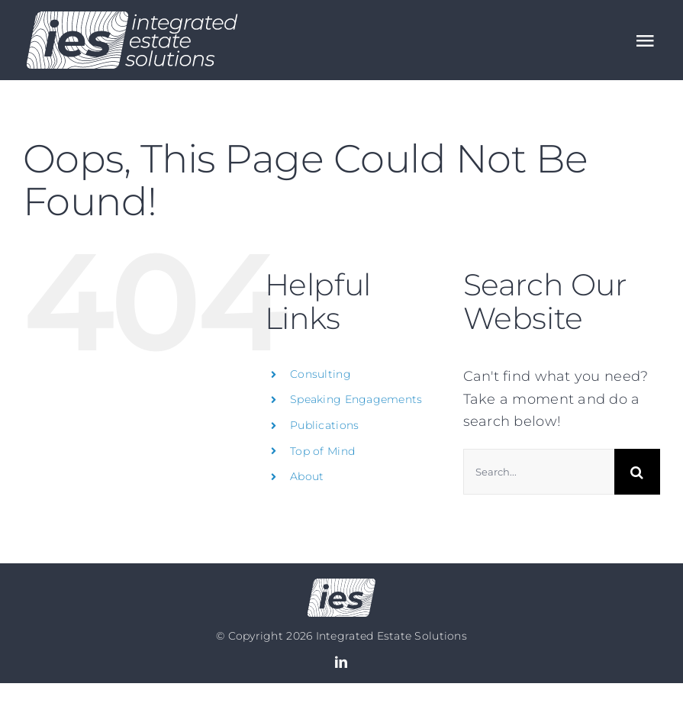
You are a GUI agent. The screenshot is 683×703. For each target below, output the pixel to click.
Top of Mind (322, 451)
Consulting (320, 374)
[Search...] (538, 472)
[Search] (637, 472)
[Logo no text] (341, 585)
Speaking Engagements (356, 399)
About (307, 476)
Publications (324, 425)
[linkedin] (341, 662)
